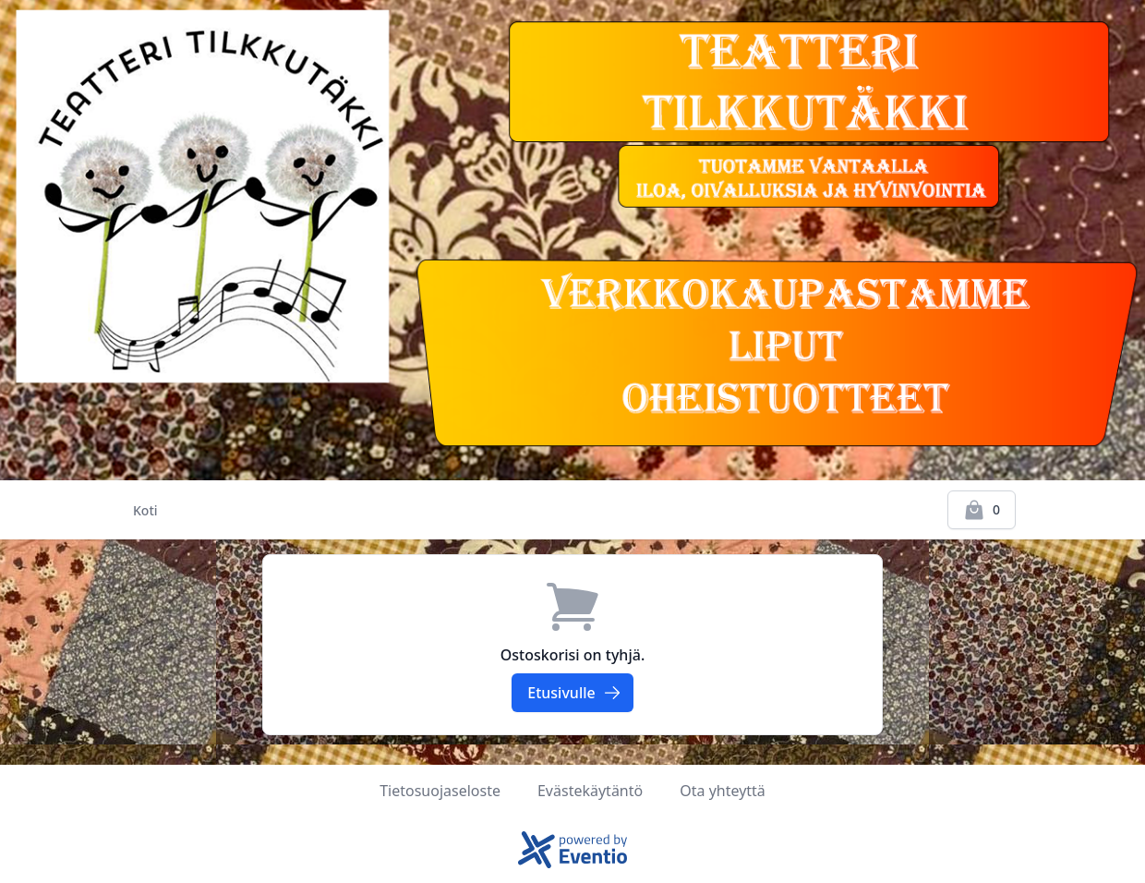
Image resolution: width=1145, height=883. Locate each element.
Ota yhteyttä (722, 790)
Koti (145, 510)
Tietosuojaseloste (440, 790)
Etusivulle (574, 693)
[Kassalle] (981, 509)
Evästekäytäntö (590, 790)
